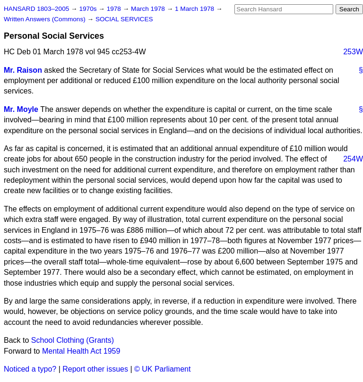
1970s (88, 8)
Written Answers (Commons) (45, 19)
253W (353, 52)
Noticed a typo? (30, 369)
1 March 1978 (195, 8)
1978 (115, 8)
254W (353, 159)
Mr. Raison (23, 70)
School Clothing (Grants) (72, 340)
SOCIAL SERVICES (124, 19)
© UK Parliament (162, 369)
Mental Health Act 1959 (81, 351)
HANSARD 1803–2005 (36, 8)
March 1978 (149, 8)
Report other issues (95, 369)
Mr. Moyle (21, 109)
